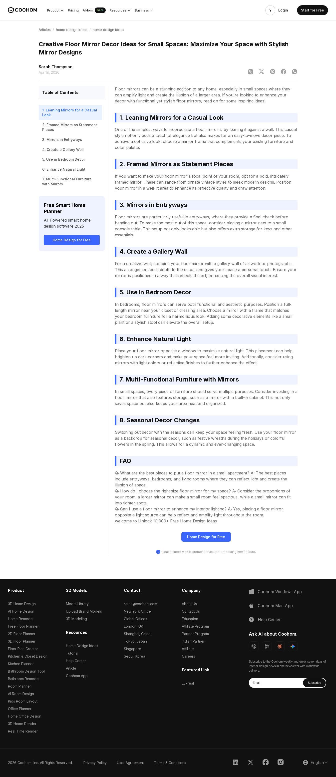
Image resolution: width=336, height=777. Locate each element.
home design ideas (71, 29)
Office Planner (19, 709)
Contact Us (191, 611)
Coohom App (77, 676)
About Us (189, 604)
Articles (45, 29)
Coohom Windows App (280, 591)
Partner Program (195, 634)
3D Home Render (22, 724)
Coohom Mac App (275, 605)
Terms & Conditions (170, 763)
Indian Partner (193, 641)
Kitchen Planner (21, 664)
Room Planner (19, 686)
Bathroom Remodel (23, 679)
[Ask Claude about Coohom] (280, 646)
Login (283, 10)
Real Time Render (23, 731)
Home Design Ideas (82, 646)
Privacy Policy (95, 763)
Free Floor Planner (23, 626)
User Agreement (130, 763)
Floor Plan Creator (23, 649)
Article (71, 668)
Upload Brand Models (84, 611)
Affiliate (188, 649)
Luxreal (188, 683)
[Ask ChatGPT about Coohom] (254, 646)
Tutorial (72, 653)
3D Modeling (76, 619)
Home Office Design (24, 716)
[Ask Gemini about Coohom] (293, 646)
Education (190, 619)
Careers (188, 656)
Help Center (76, 661)
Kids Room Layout (22, 701)
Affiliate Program (195, 626)
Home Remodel (20, 619)
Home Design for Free (72, 240)
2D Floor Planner (21, 634)
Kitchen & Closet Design (27, 656)
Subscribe (314, 683)
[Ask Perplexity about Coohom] (267, 646)
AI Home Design (21, 611)
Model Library (77, 604)
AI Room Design (21, 694)
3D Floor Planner (21, 641)
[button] (55, 10)
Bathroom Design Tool (26, 671)
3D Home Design (22, 604)
